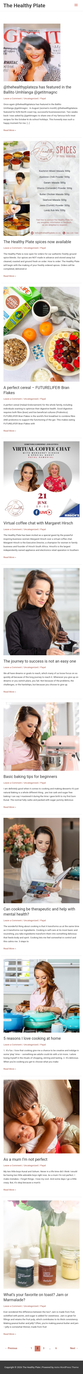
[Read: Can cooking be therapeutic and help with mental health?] (41, 860)
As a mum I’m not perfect (25, 1159)
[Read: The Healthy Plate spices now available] (41, 188)
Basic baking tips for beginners (30, 776)
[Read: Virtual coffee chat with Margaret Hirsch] (41, 479)
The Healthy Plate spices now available (37, 242)
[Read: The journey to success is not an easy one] (41, 611)
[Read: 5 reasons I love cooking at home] (41, 995)
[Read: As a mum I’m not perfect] (41, 1116)
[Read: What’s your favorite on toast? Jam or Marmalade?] (41, 1244)
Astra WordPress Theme (66, 1367)
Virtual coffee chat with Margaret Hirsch (38, 523)
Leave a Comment (12, 98)
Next (74, 1348)
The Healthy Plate (24, 5)
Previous (11, 1348)
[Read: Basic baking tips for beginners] (41, 736)
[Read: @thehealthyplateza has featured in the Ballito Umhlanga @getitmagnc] (32, 52)
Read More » (9, 129)
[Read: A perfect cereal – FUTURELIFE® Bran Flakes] (41, 334)
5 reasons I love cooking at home (32, 1038)
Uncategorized (31, 98)
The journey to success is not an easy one (39, 661)
